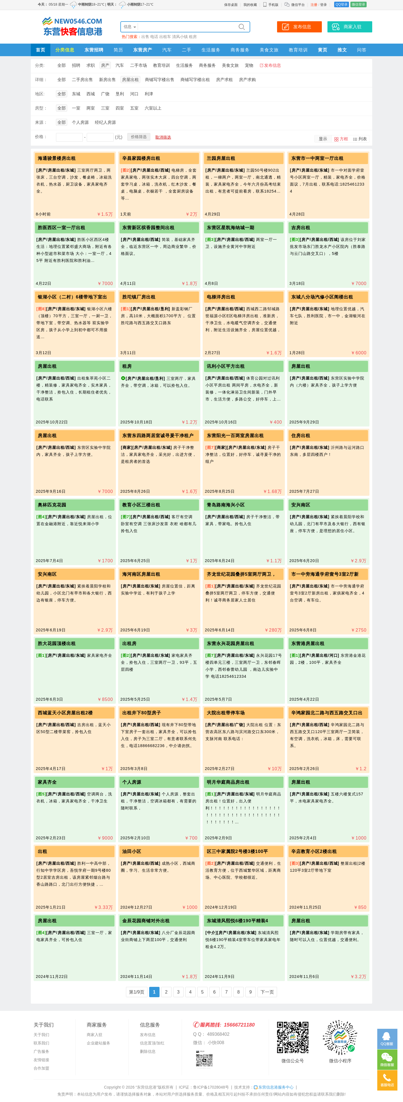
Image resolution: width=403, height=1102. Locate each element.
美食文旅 (269, 50)
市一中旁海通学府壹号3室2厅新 (325, 574)
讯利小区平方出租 (226, 366)
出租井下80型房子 (141, 712)
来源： (41, 122)
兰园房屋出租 (221, 158)
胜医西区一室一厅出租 (61, 227)
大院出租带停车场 (226, 712)
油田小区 (131, 851)
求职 (90, 65)
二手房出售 (82, 79)
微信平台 (298, 5)
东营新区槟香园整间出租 (148, 227)
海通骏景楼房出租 (57, 158)
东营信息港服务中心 (274, 1087)
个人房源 (80, 122)
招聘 (76, 65)
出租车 (165, 36)
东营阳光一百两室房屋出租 (235, 435)
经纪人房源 (105, 122)
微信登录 (358, 4)
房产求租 (224, 79)
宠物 (249, 65)
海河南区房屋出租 (141, 574)
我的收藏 (250, 5)
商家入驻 (94, 1034)
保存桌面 (231, 5)
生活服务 (211, 50)
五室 (134, 108)
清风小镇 (180, 36)
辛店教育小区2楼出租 (314, 851)
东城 (76, 93)
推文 (342, 50)
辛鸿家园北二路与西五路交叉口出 (327, 712)
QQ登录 (342, 4)
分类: (39, 65)
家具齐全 (47, 782)
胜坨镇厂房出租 (139, 297)
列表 (363, 138)
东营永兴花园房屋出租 (230, 643)
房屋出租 (130, 79)
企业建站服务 (98, 1043)
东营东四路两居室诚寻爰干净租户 (158, 435)
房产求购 (247, 79)
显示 (323, 138)
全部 (61, 65)
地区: (39, 93)
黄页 (322, 50)
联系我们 (41, 1043)
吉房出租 (300, 227)
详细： (41, 79)
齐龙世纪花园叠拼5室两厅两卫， (241, 574)
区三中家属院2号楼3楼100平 (237, 851)
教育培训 (298, 50)
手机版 (270, 5)
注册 (314, 5)
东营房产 (142, 50)
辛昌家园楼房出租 (141, 158)
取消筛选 (163, 137)
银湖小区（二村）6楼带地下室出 (72, 297)
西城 (90, 93)
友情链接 (41, 1060)
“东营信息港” (147, 1087)
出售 (145, 36)
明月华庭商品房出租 (228, 782)
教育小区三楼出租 (141, 505)
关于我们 (41, 1034)
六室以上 (153, 108)
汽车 (167, 50)
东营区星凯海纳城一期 (230, 227)
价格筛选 (139, 136)
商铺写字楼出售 (159, 79)
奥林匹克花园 (52, 505)
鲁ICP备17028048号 (211, 1087)
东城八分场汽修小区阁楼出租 (322, 297)
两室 (90, 108)
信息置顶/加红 (152, 1043)
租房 (193, 36)
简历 (118, 50)
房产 (105, 65)
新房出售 (107, 79)
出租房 (129, 643)
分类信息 (64, 50)
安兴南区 (300, 505)
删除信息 (148, 1051)
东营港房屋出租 (308, 643)
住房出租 (300, 435)
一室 (76, 108)
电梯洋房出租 (221, 297)
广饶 (105, 93)
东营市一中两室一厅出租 (317, 158)
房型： (41, 108)
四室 (120, 108)
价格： (41, 136)
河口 (134, 93)
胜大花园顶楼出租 (57, 643)
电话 (154, 36)
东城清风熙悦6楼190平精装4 (237, 920)
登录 (323, 5)
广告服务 (41, 1051)
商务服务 (240, 50)
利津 (149, 93)
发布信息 (272, 65)
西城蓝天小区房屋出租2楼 (65, 712)
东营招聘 (94, 50)
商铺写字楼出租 (195, 79)
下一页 (267, 992)
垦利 (120, 93)
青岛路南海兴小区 (226, 505)
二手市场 (138, 65)
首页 (40, 50)
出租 (42, 851)
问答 (362, 50)
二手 (186, 50)
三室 (105, 108)
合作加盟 (41, 1068)
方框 (344, 138)
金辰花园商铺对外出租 (146, 920)
